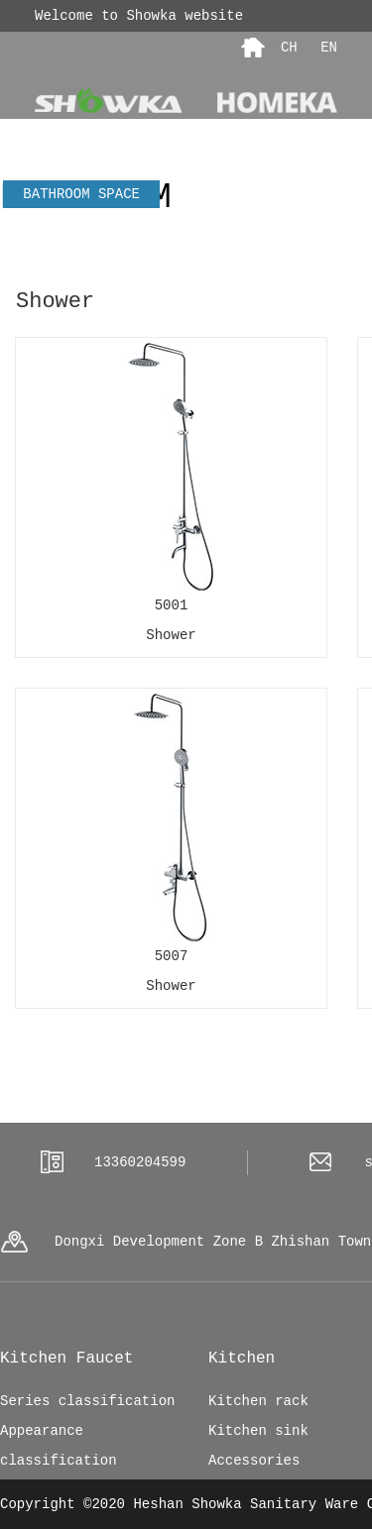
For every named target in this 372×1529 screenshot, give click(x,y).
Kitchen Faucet (66, 1358)
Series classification (87, 1401)
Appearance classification (58, 1446)
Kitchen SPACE (86, 222)
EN (324, 47)
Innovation (305, 250)
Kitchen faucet (165, 251)
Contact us (226, 166)
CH (289, 47)
